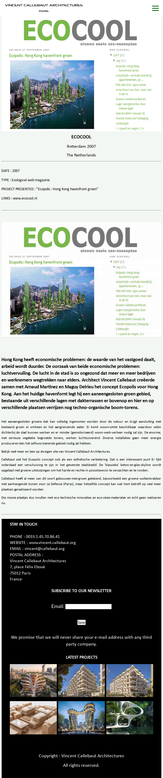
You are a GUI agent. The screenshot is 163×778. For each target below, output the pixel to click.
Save (81, 622)
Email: (57, 606)
